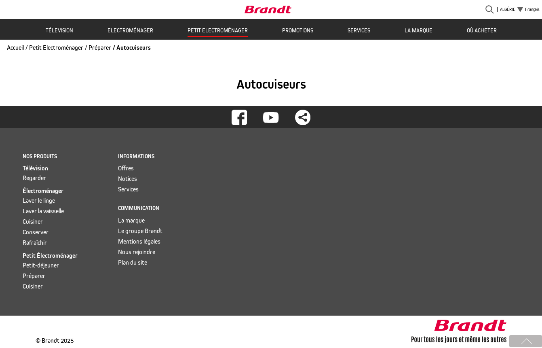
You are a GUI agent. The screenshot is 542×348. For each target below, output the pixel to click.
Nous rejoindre (136, 252)
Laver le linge (39, 200)
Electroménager (130, 30)
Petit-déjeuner (41, 265)
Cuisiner (33, 221)
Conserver (36, 232)
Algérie (507, 9)
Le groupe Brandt (140, 231)
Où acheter (482, 30)
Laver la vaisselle (43, 211)
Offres (126, 168)
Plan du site (132, 262)
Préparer (100, 47)
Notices (127, 178)
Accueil (15, 47)
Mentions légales (139, 241)
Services (359, 30)
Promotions (297, 30)
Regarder (34, 178)
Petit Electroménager (218, 30)
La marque (418, 30)
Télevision (59, 30)
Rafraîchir (35, 242)
